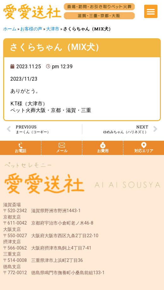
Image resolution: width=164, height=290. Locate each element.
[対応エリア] (144, 145)
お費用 (102, 151)
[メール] (62, 145)
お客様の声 (31, 29)
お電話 (20, 151)
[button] (150, 11)
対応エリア (143, 151)
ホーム (9, 29)
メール (61, 151)
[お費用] (103, 145)
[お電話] (20, 145)
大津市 (52, 29)
